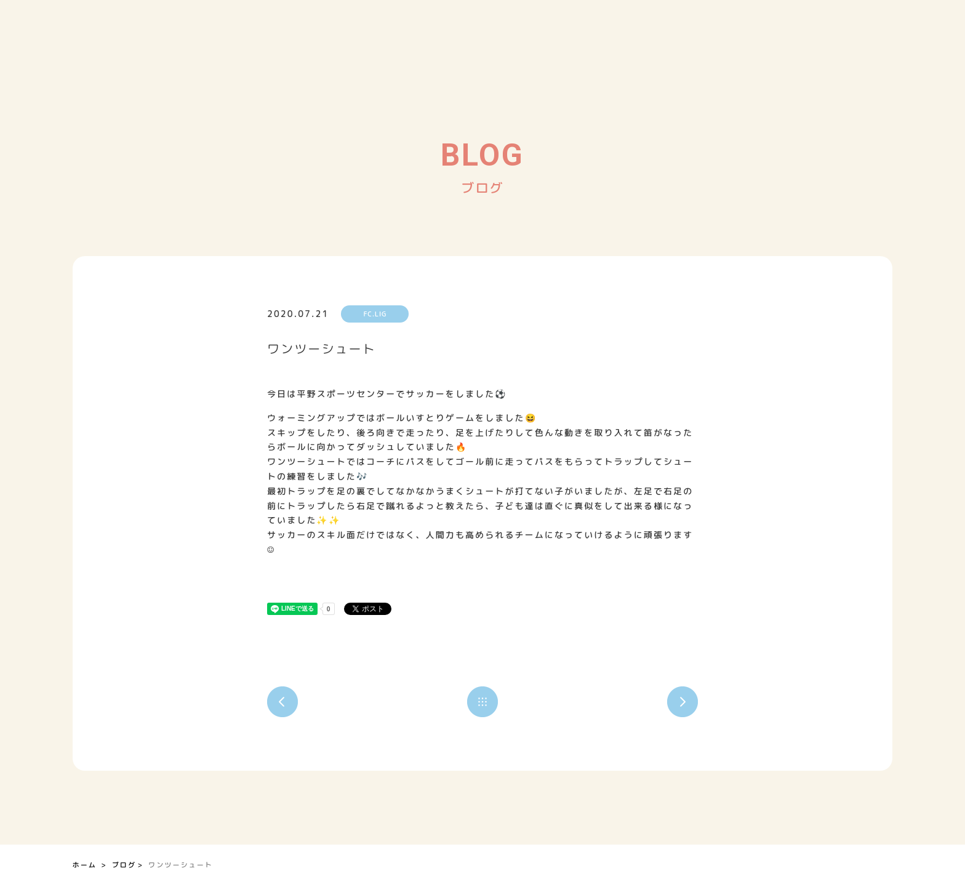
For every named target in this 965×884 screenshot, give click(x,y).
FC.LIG (375, 314)
